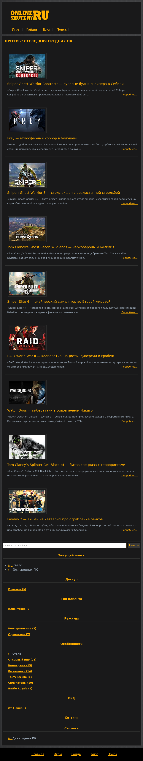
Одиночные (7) (19, 634)
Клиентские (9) (19, 608)
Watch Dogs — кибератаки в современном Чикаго (50, 410)
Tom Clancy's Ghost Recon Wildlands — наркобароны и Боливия (60, 247)
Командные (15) (20, 665)
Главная (37, 754)
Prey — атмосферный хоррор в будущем (42, 138)
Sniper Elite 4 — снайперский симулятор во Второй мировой (58, 301)
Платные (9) (17, 589)
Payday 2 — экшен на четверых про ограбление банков (55, 519)
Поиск (61, 29)
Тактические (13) (21, 676)
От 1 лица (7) (18, 708)
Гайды (31, 29)
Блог (47, 29)
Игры (16, 29)
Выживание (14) (20, 671)
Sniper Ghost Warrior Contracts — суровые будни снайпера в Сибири (65, 84)
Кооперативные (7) (22, 628)
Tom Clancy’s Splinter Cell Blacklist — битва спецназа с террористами (66, 465)
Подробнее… (129, 94)
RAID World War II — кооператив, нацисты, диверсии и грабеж (60, 356)
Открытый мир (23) (22, 659)
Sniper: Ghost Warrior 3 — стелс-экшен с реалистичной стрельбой (63, 193)
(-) (10, 565)
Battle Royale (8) (20, 688)
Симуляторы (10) (20, 682)
